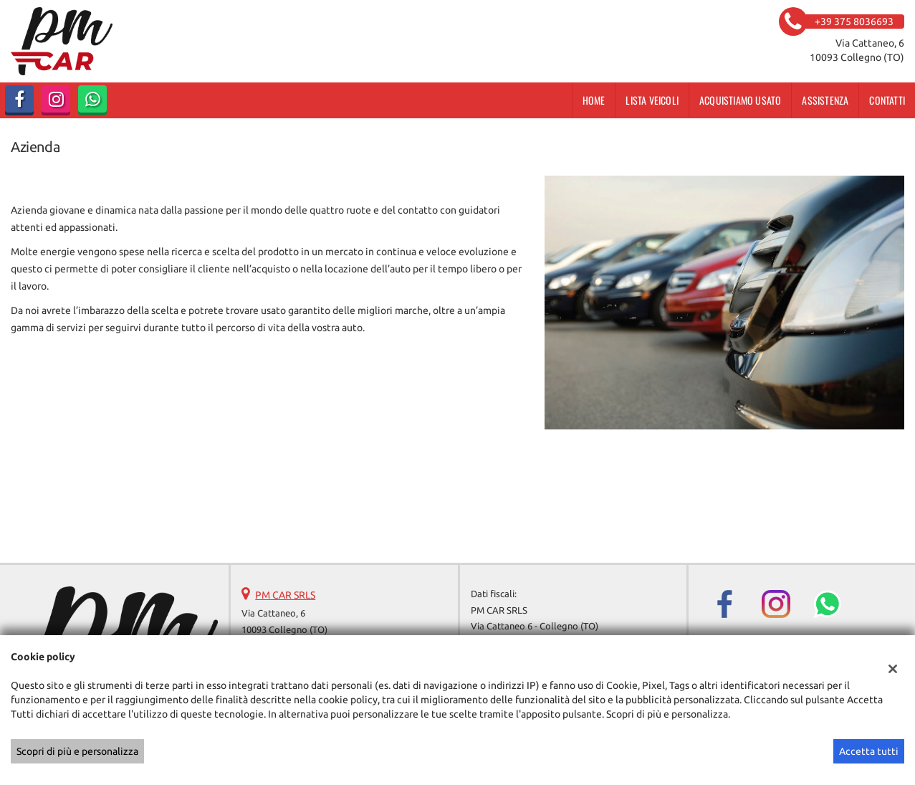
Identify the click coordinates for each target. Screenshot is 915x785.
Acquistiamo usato (740, 100)
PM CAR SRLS (285, 595)
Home (594, 100)
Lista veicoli (652, 100)
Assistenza (825, 100)
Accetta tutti (869, 751)
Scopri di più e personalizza (77, 751)
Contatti (887, 100)
